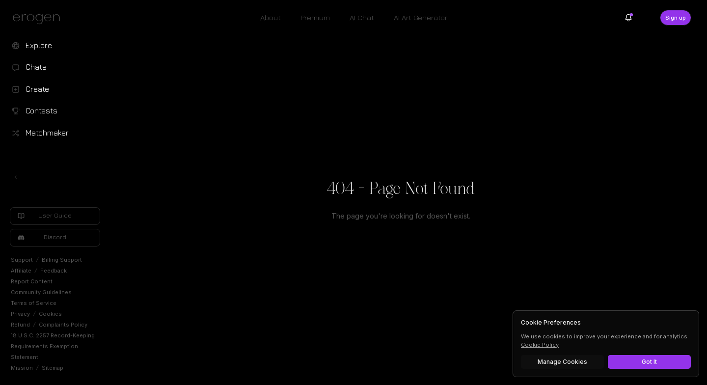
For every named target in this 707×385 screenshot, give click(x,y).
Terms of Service (33, 303)
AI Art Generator (420, 17)
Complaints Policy (63, 324)
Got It (649, 361)
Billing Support (62, 259)
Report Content (32, 281)
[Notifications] (628, 18)
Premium (315, 17)
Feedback (53, 270)
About (270, 17)
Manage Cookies (562, 361)
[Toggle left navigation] (15, 177)
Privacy (20, 313)
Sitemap (52, 367)
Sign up (675, 17)
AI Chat (362, 17)
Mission (22, 367)
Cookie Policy (540, 344)
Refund (20, 324)
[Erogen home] (39, 19)
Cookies (50, 313)
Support (22, 259)
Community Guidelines (41, 292)
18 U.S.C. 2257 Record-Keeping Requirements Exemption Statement (53, 346)
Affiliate (21, 270)
